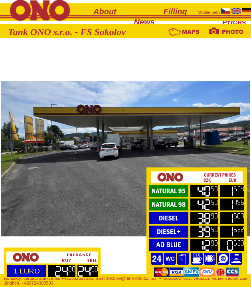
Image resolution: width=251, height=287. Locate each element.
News (144, 22)
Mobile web (209, 12)
